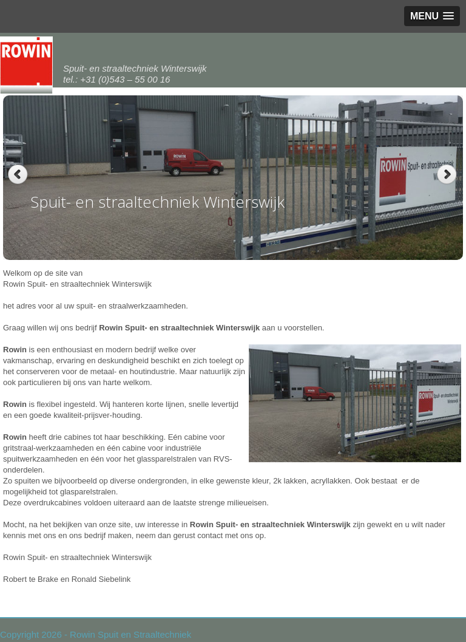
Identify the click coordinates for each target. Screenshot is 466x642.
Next (448, 174)
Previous (18, 174)
